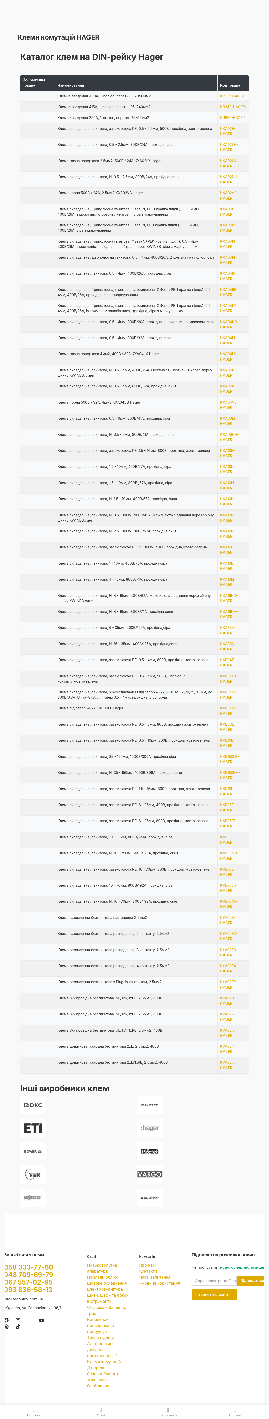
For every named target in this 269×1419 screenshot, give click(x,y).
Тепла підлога (100, 1337)
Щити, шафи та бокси (108, 1295)
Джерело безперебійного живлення (102, 1373)
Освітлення (98, 1385)
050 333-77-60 (28, 1267)
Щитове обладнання (107, 1283)
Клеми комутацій (104, 1361)
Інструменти (99, 1301)
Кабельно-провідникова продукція (100, 1325)
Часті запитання (154, 1277)
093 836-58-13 (28, 1290)
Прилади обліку (102, 1277)
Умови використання (159, 1283)
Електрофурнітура (105, 1289)
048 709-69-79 (28, 1275)
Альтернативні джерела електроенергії (102, 1349)
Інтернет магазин (213, 1294)
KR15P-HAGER (232, 96)
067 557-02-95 (28, 1282)
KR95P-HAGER (232, 117)
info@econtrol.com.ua (23, 1299)
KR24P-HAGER (232, 107)
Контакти (148, 1271)
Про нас (147, 1265)
